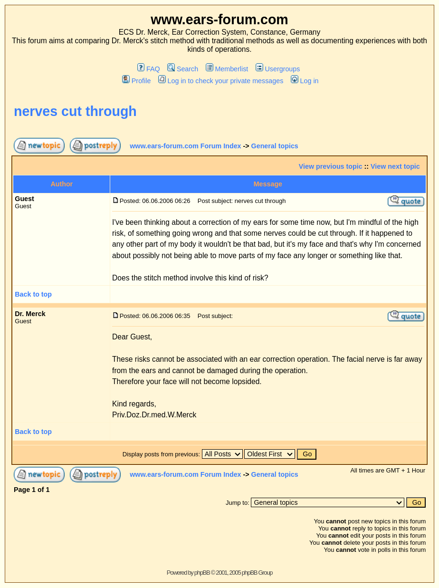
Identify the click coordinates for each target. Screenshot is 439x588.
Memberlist (227, 69)
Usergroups (278, 69)
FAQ (148, 69)
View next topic (395, 166)
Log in (304, 81)
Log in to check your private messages (220, 81)
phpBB (202, 572)
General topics (274, 146)
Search (182, 69)
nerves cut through (75, 111)
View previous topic (331, 166)
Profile (136, 81)
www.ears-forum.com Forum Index (185, 146)
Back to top (33, 294)
